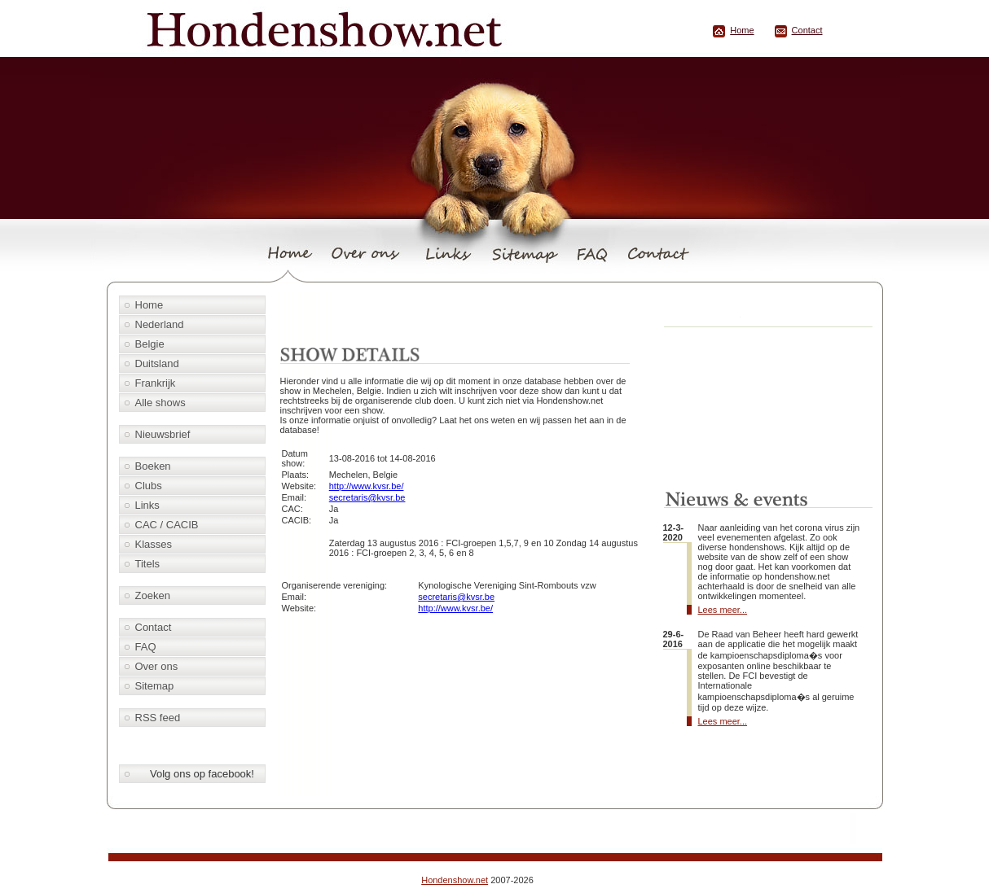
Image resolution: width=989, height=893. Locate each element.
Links (147, 505)
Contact (807, 30)
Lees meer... (723, 610)
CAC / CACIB (167, 525)
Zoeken (152, 595)
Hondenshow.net (454, 880)
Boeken (153, 466)
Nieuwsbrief (163, 434)
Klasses (154, 544)
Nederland (159, 324)
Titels (147, 564)
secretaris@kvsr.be (367, 497)
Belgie (150, 344)
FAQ (145, 647)
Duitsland (157, 363)
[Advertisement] (466, 315)
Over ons (156, 666)
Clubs (148, 485)
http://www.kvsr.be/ (366, 486)
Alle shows (160, 402)
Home (742, 30)
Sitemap (154, 686)
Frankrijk (155, 383)
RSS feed (158, 717)
